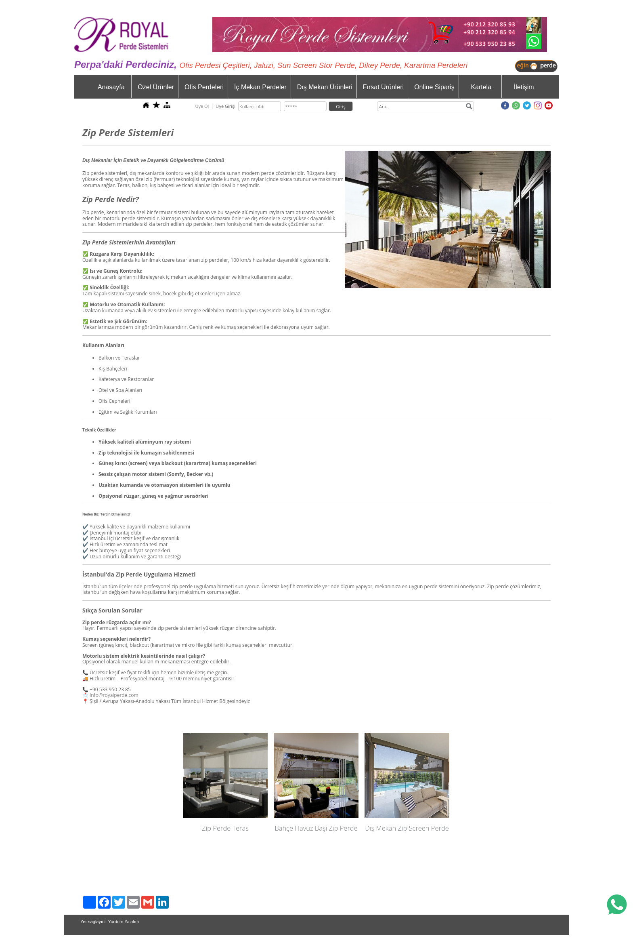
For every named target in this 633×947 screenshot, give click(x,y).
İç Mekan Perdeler (260, 87)
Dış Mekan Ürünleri (324, 87)
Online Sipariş (434, 87)
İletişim (524, 87)
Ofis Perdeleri (204, 87)
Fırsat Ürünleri (383, 87)
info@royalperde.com (114, 695)
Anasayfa (111, 87)
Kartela (481, 87)
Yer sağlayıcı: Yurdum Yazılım (109, 921)
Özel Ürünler (156, 87)
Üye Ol (202, 106)
